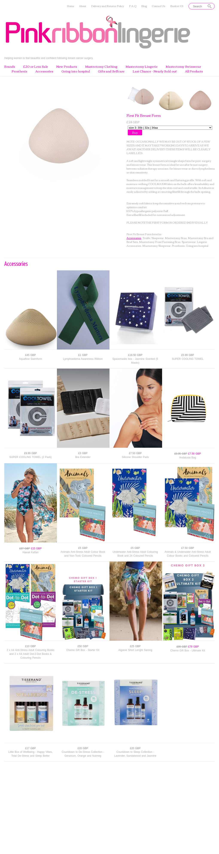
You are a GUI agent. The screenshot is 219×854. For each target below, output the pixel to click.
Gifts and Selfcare (111, 71)
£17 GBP (30, 748)
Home (70, 6)
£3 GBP (82, 453)
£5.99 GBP (187, 355)
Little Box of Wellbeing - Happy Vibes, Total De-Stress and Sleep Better (30, 753)
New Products (66, 66)
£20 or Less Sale (35, 66)
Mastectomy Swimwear (183, 66)
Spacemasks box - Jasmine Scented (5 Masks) (135, 360)
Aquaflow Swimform (30, 358)
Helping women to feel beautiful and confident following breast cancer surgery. (48, 58)
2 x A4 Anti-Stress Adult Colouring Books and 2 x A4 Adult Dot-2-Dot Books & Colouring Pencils (30, 654)
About (82, 6)
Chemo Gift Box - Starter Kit (82, 650)
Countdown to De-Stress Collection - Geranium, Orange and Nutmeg (83, 753)
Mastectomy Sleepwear (156, 245)
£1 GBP (82, 355)
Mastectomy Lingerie (142, 66)
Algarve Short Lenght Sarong (135, 650)
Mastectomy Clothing (101, 66)
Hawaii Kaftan (30, 552)
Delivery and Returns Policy (107, 6)
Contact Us (158, 6)
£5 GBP (82, 548)
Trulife (146, 237)
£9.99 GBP (30, 453)
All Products (194, 71)
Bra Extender (82, 457)
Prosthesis (19, 71)
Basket (176, 6)
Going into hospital (75, 71)
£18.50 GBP (135, 355)
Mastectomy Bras (176, 237)
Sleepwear (157, 237)
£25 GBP (135, 646)
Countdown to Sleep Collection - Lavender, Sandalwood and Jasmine (135, 753)
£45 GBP (30, 355)
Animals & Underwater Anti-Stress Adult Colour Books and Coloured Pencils (188, 553)
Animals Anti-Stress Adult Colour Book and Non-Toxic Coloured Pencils (83, 553)
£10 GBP (30, 646)
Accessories (44, 71)
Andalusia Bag (187, 457)
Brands (9, 66)
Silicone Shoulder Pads (135, 457)
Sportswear (189, 241)
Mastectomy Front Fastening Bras (160, 241)
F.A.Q (132, 6)
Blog (144, 6)
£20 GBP (83, 748)
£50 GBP (83, 646)
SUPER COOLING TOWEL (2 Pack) (30, 457)
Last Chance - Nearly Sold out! (155, 71)
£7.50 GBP (135, 453)
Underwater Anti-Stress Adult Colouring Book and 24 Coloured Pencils (135, 553)
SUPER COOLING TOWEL (188, 358)
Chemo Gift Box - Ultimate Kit (187, 650)
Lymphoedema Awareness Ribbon (83, 358)
